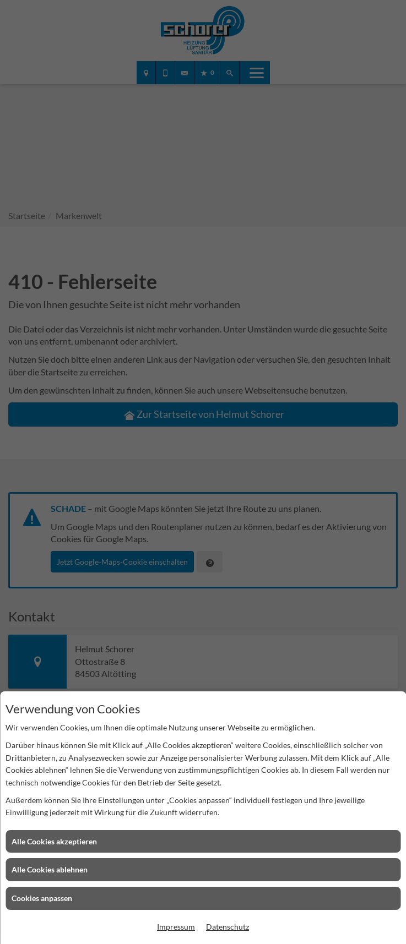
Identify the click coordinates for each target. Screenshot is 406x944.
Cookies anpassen (42, 898)
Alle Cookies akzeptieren (54, 841)
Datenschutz (227, 926)
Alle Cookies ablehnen (50, 869)
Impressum (176, 926)
